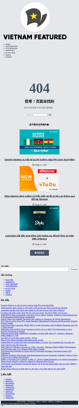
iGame (8, 55)
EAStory (8, 396)
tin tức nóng (10, 53)
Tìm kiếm (5, 266)
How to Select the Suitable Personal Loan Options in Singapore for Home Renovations (36, 319)
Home (7, 44)
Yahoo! (38, 401)
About (7, 293)
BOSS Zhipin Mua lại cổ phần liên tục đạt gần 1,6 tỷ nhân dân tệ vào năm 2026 (33, 369)
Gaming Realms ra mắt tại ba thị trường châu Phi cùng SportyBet (39, 159)
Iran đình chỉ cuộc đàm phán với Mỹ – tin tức (19, 338)
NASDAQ (9, 381)
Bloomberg (9, 383)
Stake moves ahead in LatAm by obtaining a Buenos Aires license (27, 361)
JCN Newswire (11, 48)
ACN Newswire (11, 46)
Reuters (44, 401)
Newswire (9, 385)
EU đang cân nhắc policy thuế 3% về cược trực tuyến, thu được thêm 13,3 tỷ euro (34, 313)
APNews (51, 401)
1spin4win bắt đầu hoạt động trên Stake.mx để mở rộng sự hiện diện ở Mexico (33, 310)
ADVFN (8, 379)
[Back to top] (2, 406)
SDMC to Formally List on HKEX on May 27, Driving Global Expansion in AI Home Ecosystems (39, 359)
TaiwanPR (9, 398)
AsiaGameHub (21, 401)
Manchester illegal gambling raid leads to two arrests (22, 340)
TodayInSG (9, 388)
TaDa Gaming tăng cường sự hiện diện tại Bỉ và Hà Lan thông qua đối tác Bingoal (34, 308)
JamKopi (9, 392)
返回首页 (39, 253)
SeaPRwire (10, 50)
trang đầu (9, 280)
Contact (8, 57)
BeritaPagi (9, 390)
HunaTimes (10, 394)
